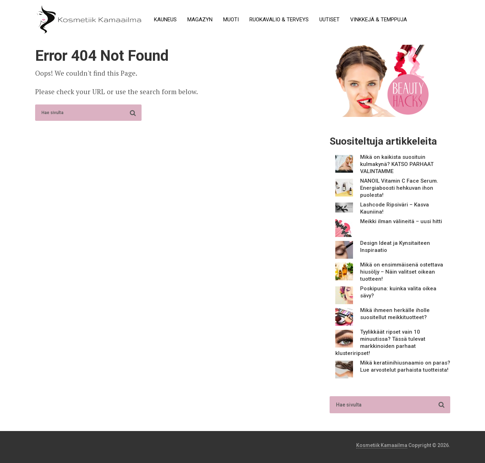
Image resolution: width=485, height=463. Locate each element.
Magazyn (200, 19)
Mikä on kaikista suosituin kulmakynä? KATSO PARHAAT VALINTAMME (397, 164)
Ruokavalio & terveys (279, 19)
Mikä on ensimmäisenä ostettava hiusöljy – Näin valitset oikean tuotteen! (401, 272)
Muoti (231, 19)
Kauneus (165, 19)
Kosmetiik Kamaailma (381, 445)
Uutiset (329, 19)
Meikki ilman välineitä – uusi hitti (401, 221)
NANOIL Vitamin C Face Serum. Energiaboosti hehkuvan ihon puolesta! (399, 188)
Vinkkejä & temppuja (378, 19)
